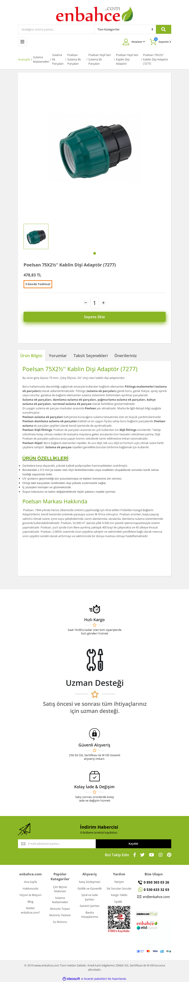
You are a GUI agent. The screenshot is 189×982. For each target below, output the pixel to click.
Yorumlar (58, 355)
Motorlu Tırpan (60, 909)
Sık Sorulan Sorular (119, 888)
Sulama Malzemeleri (60, 900)
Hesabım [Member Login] (138, 41)
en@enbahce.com (156, 896)
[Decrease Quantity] (86, 303)
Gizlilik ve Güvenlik (90, 888)
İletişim (119, 882)
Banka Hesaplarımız (89, 914)
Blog (30, 902)
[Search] (56, 29)
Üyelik (118, 902)
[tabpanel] (36, 236)
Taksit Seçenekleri (91, 355)
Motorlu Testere (60, 915)
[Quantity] (94, 303)
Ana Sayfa (30, 882)
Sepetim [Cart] (162, 40)
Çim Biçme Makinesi (60, 889)
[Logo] (94, 14)
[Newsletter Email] (57, 843)
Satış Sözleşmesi (89, 882)
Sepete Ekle (94, 316)
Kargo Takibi (119, 895)
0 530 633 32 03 (156, 889)
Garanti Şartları (89, 906)
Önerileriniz (125, 355)
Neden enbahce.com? (30, 910)
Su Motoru (60, 922)
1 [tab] (94, 253)
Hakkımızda (30, 888)
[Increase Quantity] (103, 303)
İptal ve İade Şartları (90, 897)
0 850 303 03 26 (156, 882)
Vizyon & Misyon (31, 895)
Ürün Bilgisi (31, 355)
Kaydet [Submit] (133, 844)
